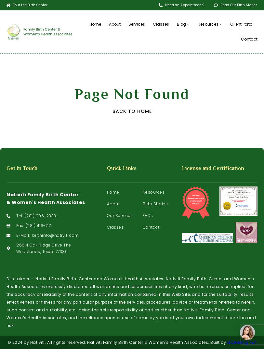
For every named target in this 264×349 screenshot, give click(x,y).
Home (95, 24)
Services (136, 24)
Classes (161, 24)
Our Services (120, 215)
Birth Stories (155, 204)
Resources (210, 24)
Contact (249, 39)
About (115, 24)
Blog (183, 24)
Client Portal (242, 24)
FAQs (148, 215)
